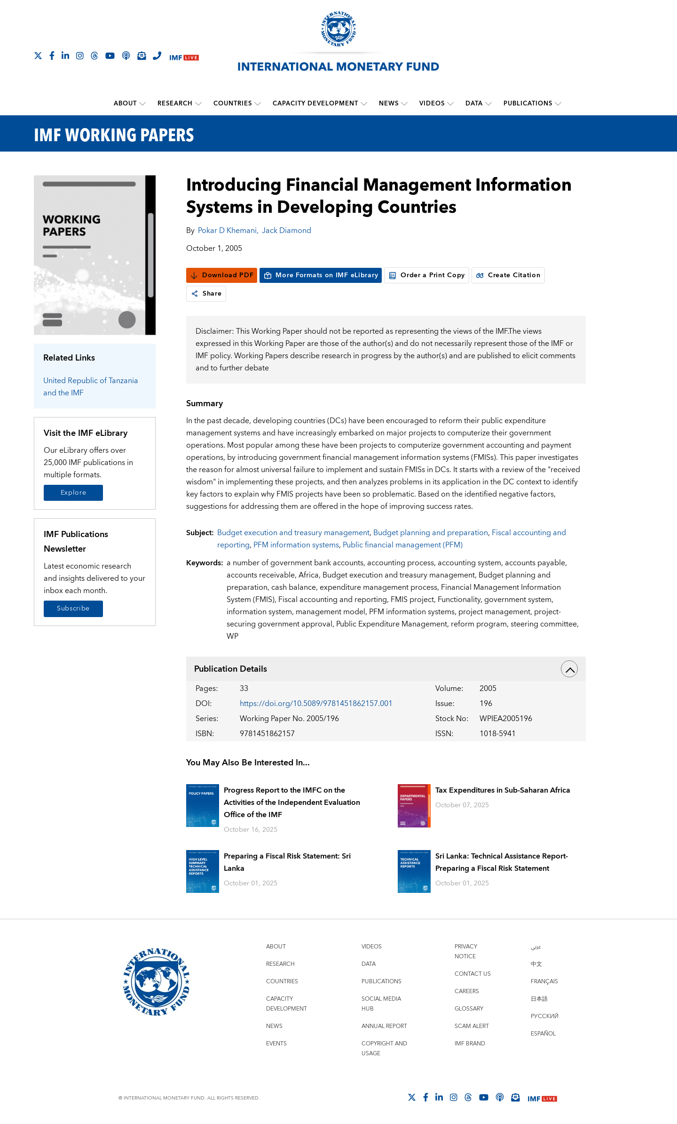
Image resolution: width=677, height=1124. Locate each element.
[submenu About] (142, 103)
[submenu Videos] (450, 103)
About (125, 103)
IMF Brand (470, 1044)
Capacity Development (315, 103)
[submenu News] (404, 103)
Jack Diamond (286, 231)
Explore (74, 492)
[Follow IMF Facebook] (52, 55)
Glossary (469, 1009)
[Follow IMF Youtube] (110, 55)
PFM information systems (296, 545)
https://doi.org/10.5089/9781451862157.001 (316, 703)
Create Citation (508, 275)
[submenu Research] (198, 103)
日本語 (539, 999)
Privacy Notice (466, 952)
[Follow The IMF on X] (38, 55)
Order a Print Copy (426, 275)
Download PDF (221, 275)
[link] (194, 293)
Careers (467, 991)
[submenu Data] (488, 103)
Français (544, 982)
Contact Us (473, 974)
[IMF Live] (184, 56)
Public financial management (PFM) (403, 545)
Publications (528, 103)
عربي (536, 947)
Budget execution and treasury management (293, 532)
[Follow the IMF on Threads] (94, 55)
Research (175, 103)
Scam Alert (472, 1026)
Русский (545, 1016)
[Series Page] (95, 254)
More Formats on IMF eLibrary (320, 275)
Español (543, 1034)
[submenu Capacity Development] (364, 103)
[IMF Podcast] (126, 55)
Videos (432, 103)
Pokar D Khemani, (228, 231)
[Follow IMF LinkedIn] (65, 55)
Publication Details (386, 668)
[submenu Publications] (558, 103)
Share (206, 293)
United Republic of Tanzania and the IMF (90, 387)
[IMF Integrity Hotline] (157, 55)
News (389, 103)
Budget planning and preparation (430, 532)
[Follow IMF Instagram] (80, 55)
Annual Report (384, 1026)
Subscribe (73, 608)
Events (276, 1044)
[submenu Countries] (257, 103)
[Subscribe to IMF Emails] (141, 55)
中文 (536, 964)
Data (474, 103)
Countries (232, 103)
